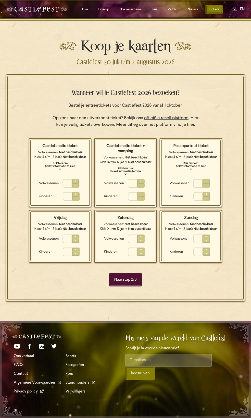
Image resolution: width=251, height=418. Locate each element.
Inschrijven (140, 373)
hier (190, 124)
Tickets (214, 9)
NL (235, 9)
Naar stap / (125, 280)
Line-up (103, 9)
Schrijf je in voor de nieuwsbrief (152, 348)
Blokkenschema (130, 9)
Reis (154, 9)
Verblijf (172, 9)
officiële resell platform (166, 118)
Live (85, 9)
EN (242, 9)
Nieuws (193, 9)
